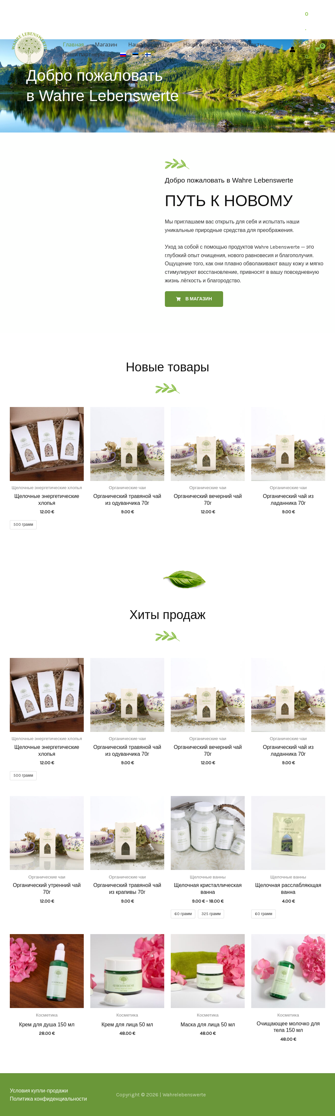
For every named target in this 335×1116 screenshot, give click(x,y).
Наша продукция (148, 44)
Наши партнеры (86, 54)
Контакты (248, 44)
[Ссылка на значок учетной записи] (292, 49)
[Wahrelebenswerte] (29, 48)
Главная (72, 44)
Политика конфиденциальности (48, 1099)
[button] (107, 54)
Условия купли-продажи (39, 1091)
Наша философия (203, 44)
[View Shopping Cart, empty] (313, 49)
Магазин (105, 44)
